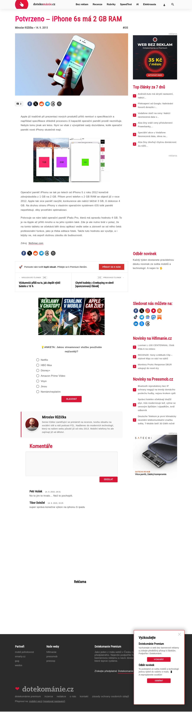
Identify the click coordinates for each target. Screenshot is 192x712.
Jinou (44, 386)
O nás (73, 696)
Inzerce (49, 696)
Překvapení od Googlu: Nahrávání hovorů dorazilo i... (155, 105)
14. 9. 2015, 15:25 (55, 504)
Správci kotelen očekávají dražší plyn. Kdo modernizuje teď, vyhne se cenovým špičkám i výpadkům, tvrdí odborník (157, 404)
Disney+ (45, 371)
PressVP (50, 661)
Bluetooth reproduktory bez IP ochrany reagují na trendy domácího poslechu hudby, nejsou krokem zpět (157, 390)
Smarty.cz (20, 657)
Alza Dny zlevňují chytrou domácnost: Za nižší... (157, 144)
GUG (17, 661)
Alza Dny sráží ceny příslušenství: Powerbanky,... (155, 125)
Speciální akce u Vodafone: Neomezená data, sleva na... (153, 134)
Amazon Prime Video (53, 376)
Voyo (43, 381)
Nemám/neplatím (51, 392)
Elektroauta (149, 4)
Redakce (61, 696)
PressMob (51, 657)
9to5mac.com (36, 243)
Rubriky (111, 4)
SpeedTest (126, 4)
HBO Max (46, 365)
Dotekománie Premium (28, 696)
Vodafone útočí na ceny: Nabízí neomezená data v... (154, 115)
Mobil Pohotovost (24, 652)
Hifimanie (51, 652)
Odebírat (159, 681)
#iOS (125, 27)
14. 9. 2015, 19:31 (53, 492)
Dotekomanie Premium (131, 671)
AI (137, 4)
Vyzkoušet (159, 659)
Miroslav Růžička (24, 27)
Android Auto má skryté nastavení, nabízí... (156, 96)
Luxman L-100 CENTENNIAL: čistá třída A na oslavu (156, 347)
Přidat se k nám (111, 267)
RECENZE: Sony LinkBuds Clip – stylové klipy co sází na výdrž (155, 357)
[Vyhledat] (172, 4)
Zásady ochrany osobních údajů (110, 696)
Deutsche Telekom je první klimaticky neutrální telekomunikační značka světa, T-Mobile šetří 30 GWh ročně (157, 420)
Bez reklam (82, 4)
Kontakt (84, 696)
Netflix (44, 360)
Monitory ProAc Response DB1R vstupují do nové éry (155, 366)
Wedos (18, 665)
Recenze (97, 4)
